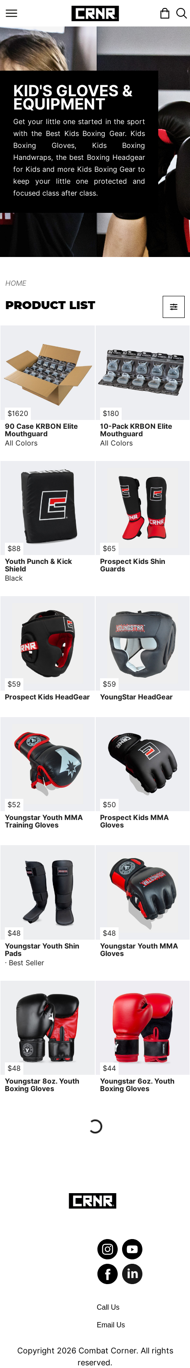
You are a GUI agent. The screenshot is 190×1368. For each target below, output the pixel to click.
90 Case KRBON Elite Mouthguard (41, 430)
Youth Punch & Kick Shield (38, 565)
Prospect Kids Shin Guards (132, 565)
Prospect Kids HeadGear (47, 697)
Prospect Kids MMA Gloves (134, 821)
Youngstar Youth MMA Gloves (139, 950)
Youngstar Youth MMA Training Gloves (44, 821)
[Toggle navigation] (11, 13)
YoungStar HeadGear (136, 697)
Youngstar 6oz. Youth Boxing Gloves (137, 1085)
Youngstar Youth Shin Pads (42, 950)
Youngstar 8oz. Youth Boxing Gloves (42, 1085)
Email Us (111, 1325)
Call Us (108, 1307)
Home (15, 283)
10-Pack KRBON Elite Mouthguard (136, 430)
